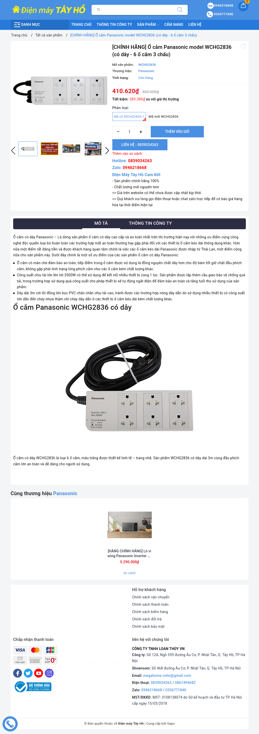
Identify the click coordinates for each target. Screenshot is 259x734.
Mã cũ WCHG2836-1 (130, 118)
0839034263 (140, 160)
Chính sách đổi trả (147, 619)
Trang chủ (81, 25)
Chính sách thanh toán (150, 604)
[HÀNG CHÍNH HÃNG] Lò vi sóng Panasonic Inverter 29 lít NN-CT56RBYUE (129, 553)
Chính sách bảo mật (148, 626)
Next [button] (107, 150)
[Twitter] (28, 673)
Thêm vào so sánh (127, 154)
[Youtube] (38, 673)
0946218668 (134, 167)
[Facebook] (17, 673)
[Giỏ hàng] (243, 6)
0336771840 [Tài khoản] (220, 14)
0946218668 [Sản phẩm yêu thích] (220, 5)
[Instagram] (49, 673)
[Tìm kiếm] (180, 10)
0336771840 (175, 690)
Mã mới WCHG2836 (164, 116)
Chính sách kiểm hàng (150, 612)
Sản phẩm (148, 24)
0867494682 (185, 683)
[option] (60, 91)
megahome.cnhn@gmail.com (167, 676)
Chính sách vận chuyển (150, 597)
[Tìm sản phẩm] (132, 10)
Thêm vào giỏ (177, 132)
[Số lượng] (129, 131)
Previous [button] (13, 150)
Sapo (171, 723)
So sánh (129, 573)
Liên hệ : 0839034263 (139, 145)
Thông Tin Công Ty (114, 25)
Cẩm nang (173, 25)
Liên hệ (195, 25)
